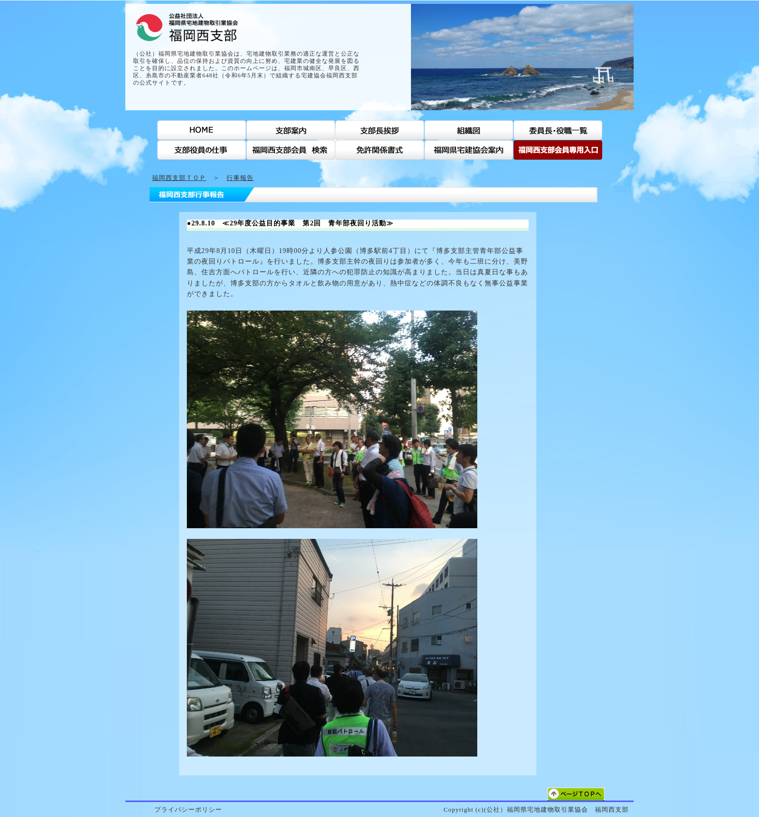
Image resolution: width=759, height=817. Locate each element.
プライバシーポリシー (188, 809)
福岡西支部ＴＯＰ (179, 177)
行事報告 (240, 177)
